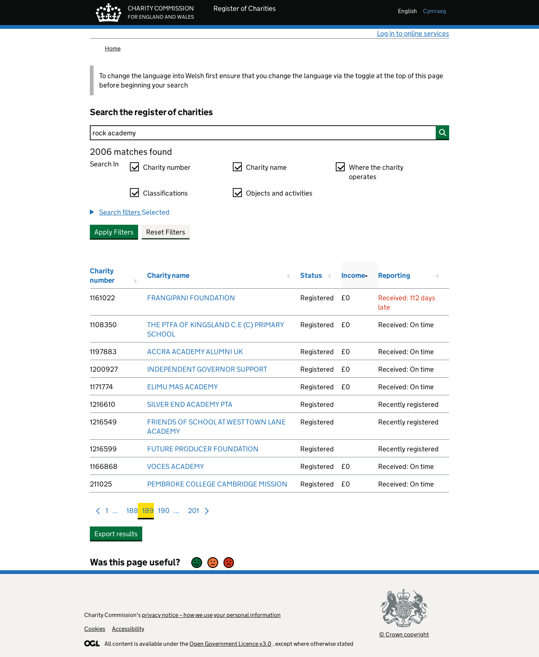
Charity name (266, 167)
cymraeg (434, 11)
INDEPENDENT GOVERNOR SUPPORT (207, 369)
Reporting (394, 275)
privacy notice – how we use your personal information (211, 614)
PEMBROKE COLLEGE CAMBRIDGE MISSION (217, 484)
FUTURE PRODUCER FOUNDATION (203, 449)
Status (311, 275)
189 (148, 512)
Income (353, 275)
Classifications (165, 193)
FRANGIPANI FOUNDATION (191, 298)
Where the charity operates (376, 172)
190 (164, 512)
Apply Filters (114, 232)
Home (113, 48)
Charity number (167, 167)
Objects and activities (279, 193)
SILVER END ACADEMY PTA (189, 404)
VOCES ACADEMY (175, 466)
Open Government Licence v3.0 (230, 643)
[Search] (269, 132)
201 (193, 512)
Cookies (94, 628)
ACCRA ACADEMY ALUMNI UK (195, 351)
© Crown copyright (404, 634)
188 (132, 512)
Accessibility (128, 628)
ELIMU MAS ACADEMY (182, 387)
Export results (116, 533)
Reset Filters (165, 232)
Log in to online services (413, 33)
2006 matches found (131, 151)
